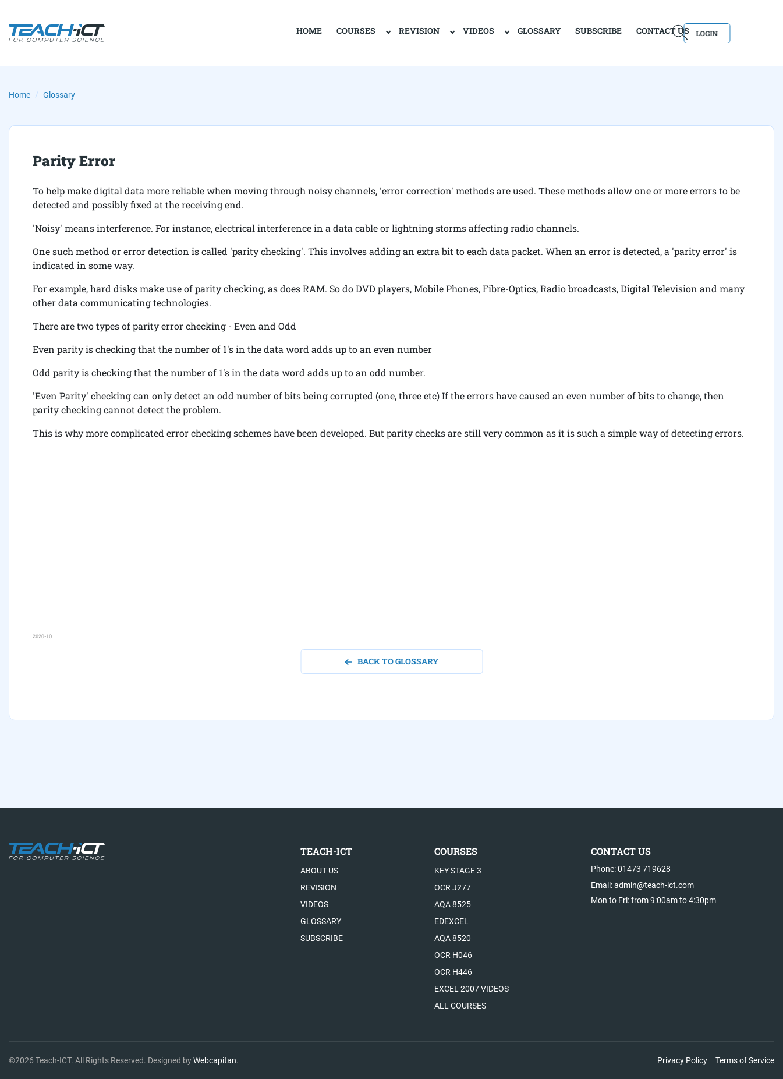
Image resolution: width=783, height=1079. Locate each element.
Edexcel (451, 921)
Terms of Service (744, 1060)
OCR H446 (453, 972)
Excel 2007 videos (471, 988)
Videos (438, 32)
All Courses (460, 1005)
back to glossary (391, 661)
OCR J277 (452, 887)
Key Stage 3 (457, 870)
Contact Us (622, 32)
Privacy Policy (682, 1060)
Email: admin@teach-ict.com (642, 885)
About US (319, 870)
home (269, 32)
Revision (379, 32)
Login (740, 32)
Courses (315, 32)
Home (19, 95)
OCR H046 (453, 955)
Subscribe (558, 32)
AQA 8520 (452, 938)
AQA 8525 (452, 904)
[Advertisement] (382, 550)
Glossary (498, 32)
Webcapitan (214, 1060)
